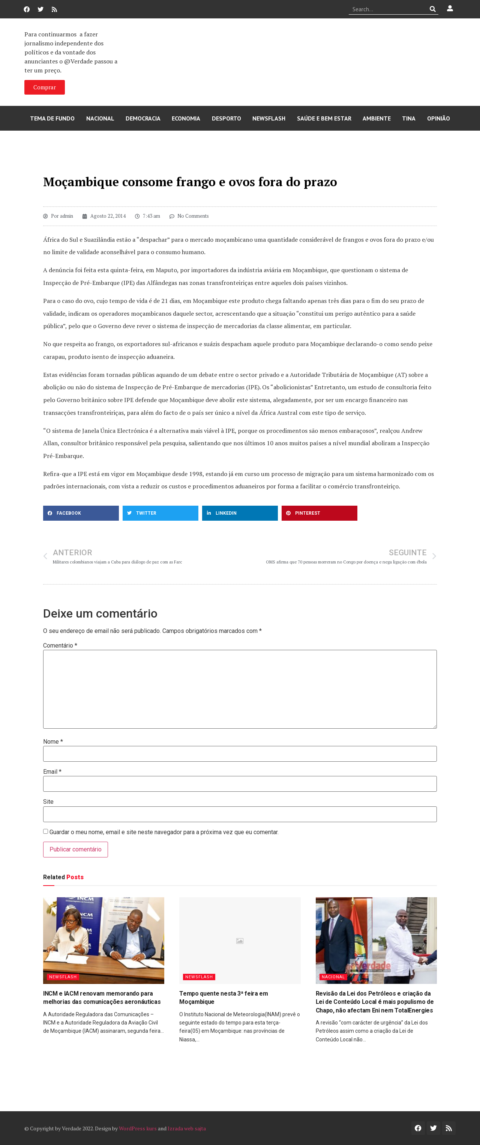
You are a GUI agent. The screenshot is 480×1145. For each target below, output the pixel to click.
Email (52, 772)
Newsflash (268, 118)
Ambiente (377, 118)
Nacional (100, 118)
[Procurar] (433, 9)
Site (48, 802)
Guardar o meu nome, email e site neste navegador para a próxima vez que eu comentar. (164, 832)
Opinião (438, 118)
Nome (53, 742)
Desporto (226, 118)
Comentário (60, 646)
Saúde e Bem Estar (324, 118)
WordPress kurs (138, 1128)
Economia (186, 118)
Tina (409, 118)
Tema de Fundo (52, 118)
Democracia (143, 118)
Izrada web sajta (187, 1128)
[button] (81, 513)
